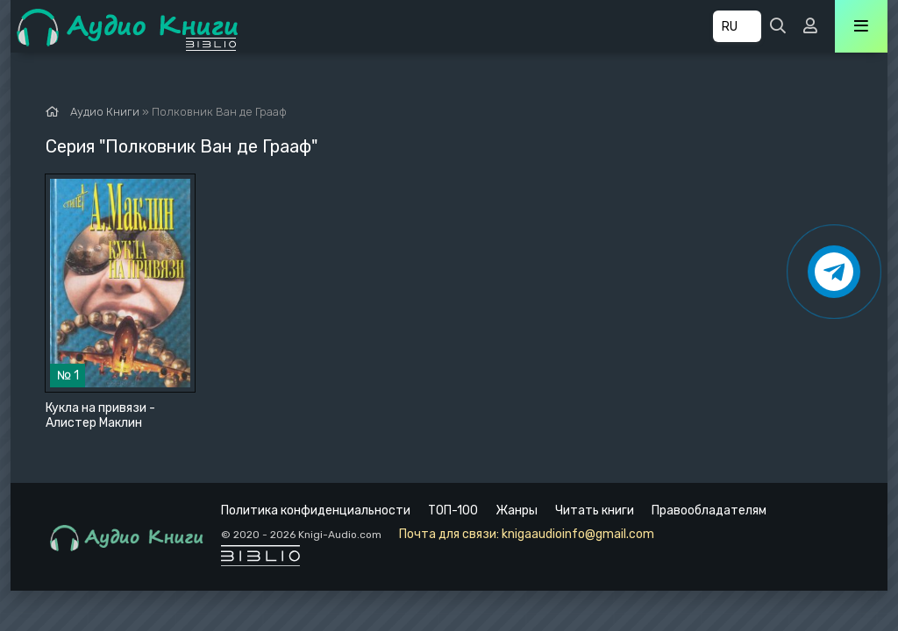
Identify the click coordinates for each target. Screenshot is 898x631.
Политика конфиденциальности (315, 510)
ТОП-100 (453, 510)
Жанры (516, 510)
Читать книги (594, 510)
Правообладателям (709, 510)
